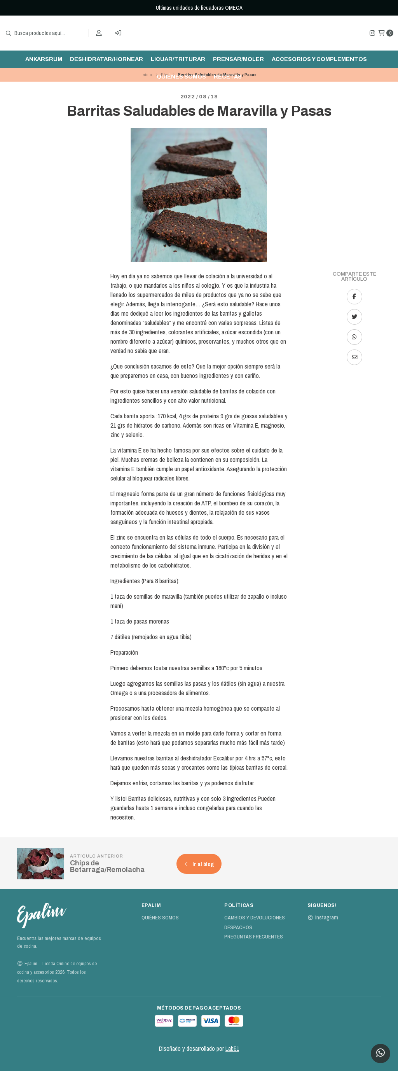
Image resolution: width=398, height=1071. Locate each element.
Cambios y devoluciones (254, 918)
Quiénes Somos (181, 76)
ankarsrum (43, 59)
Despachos (238, 927)
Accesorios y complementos (319, 59)
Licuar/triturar (178, 59)
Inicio (146, 75)
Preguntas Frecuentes (253, 937)
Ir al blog (199, 864)
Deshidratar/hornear (106, 59)
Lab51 (232, 1048)
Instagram (322, 917)
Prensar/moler (238, 59)
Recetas (228, 76)
